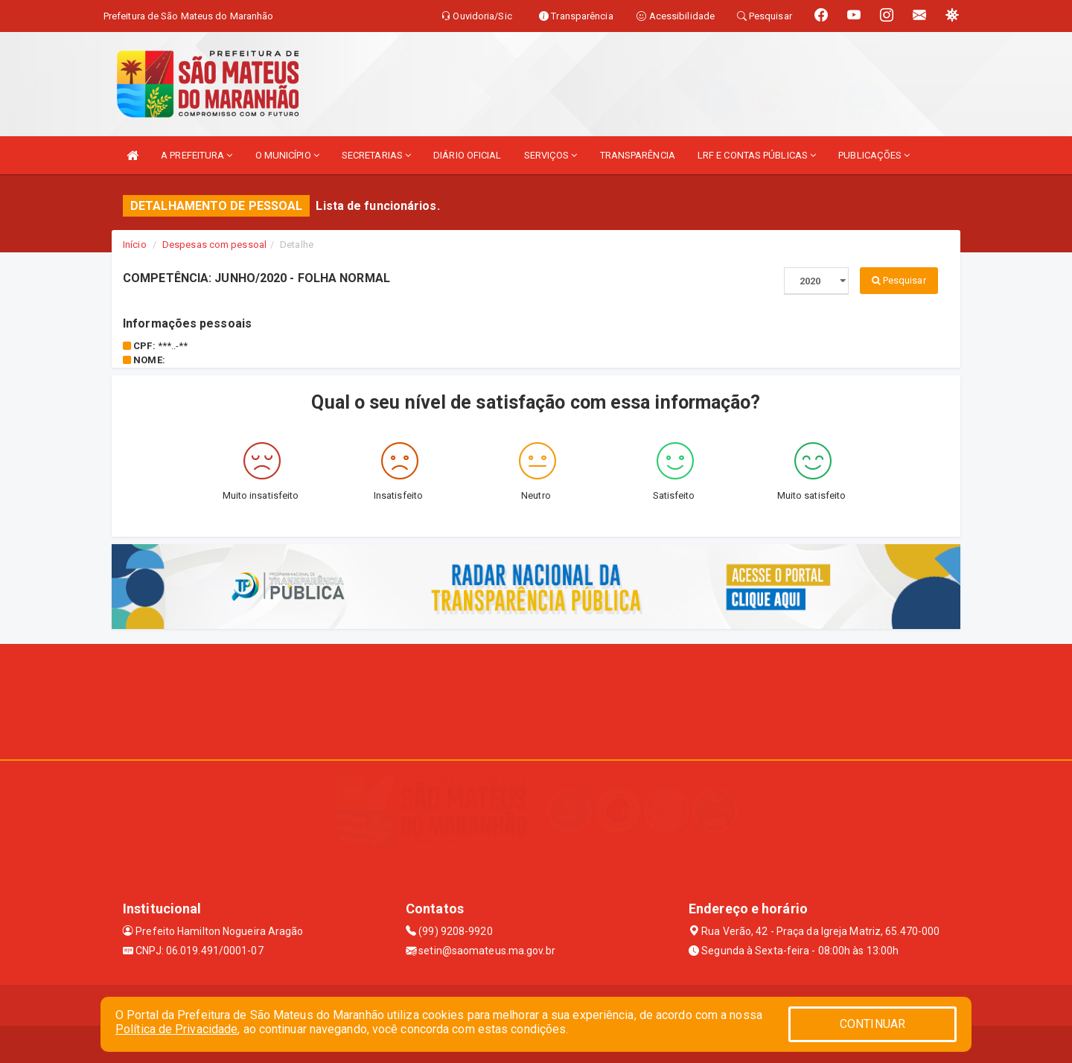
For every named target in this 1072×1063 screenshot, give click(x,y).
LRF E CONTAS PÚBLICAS (757, 155)
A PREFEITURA (196, 155)
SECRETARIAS (376, 155)
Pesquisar (899, 280)
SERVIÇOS (551, 155)
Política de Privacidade (176, 1029)
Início (135, 244)
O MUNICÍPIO (287, 155)
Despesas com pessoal (214, 244)
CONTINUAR (872, 1024)
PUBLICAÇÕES (874, 155)
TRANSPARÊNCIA (637, 155)
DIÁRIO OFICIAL (467, 155)
